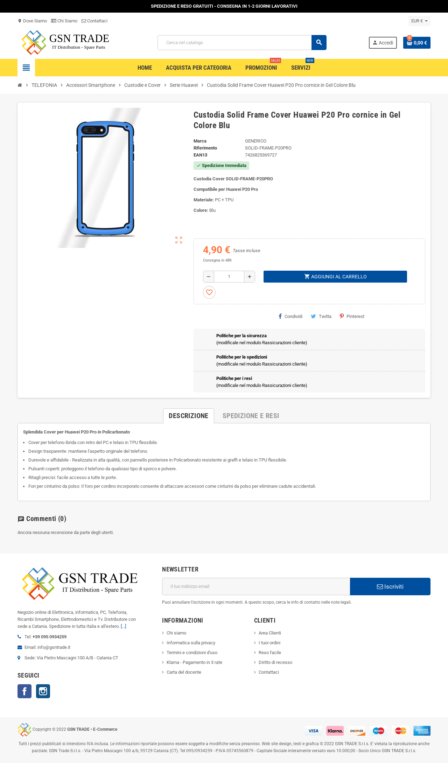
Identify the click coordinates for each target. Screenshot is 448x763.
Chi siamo (176, 633)
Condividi (290, 316)
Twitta (321, 316)
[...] (123, 626)
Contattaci (94, 20)
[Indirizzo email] (256, 586)
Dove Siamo (32, 20)
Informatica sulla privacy (191, 642)
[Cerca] (242, 42)
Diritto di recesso (275, 662)
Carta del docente (184, 672)
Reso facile (270, 652)
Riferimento (205, 148)
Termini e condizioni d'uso (192, 652)
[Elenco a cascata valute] (419, 21)
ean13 (200, 155)
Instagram (43, 691)
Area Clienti (270, 633)
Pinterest (352, 316)
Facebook (24, 691)
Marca (200, 141)
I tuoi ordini (269, 642)
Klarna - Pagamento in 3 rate (194, 662)
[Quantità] (229, 276)
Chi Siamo (64, 20)
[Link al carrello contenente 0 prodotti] (416, 43)
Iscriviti (390, 586)
